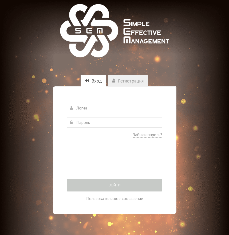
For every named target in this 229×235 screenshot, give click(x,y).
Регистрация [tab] (128, 81)
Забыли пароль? (147, 134)
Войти (115, 185)
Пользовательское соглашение (114, 198)
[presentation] (114, 161)
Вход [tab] (93, 81)
